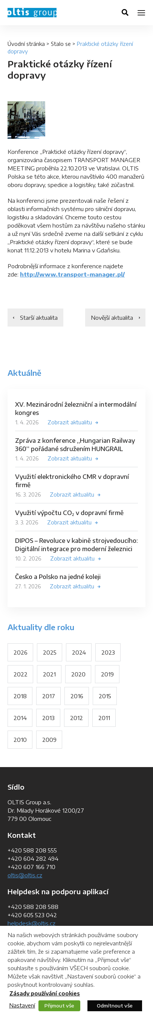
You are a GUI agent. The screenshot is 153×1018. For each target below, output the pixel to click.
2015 (105, 696)
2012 (76, 717)
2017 (48, 696)
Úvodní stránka (26, 44)
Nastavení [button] (22, 1005)
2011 (104, 717)
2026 (21, 652)
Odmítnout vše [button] (115, 1006)
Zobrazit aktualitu (69, 422)
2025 (50, 652)
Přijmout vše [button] (59, 1006)
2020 (78, 674)
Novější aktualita (112, 317)
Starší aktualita (39, 317)
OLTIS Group (32, 12)
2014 (20, 717)
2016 (76, 696)
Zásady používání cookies (44, 993)
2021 (49, 674)
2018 (20, 696)
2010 (20, 739)
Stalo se (61, 44)
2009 (49, 739)
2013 (48, 717)
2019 (107, 674)
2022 (21, 674)
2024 (79, 652)
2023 (108, 652)
